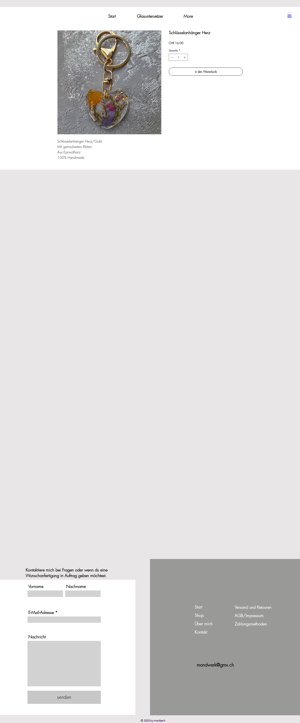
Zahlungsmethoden (251, 624)
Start (198, 607)
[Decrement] (171, 57)
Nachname (76, 586)
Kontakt (201, 632)
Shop (199, 615)
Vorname (35, 586)
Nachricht (37, 637)
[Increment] (185, 57)
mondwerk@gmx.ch (215, 665)
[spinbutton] (178, 57)
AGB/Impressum (249, 615)
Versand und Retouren (253, 607)
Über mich (203, 624)
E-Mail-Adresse (41, 612)
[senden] (64, 697)
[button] (289, 15)
